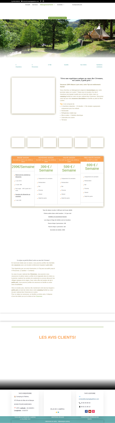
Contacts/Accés (76, 5)
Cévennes (46, 260)
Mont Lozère (32, 260)
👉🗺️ (57, 412)
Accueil (28, 5)
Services (36, 5)
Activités (60, 5)
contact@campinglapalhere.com (89, 399)
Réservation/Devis (58, 18)
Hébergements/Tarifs (47, 5)
